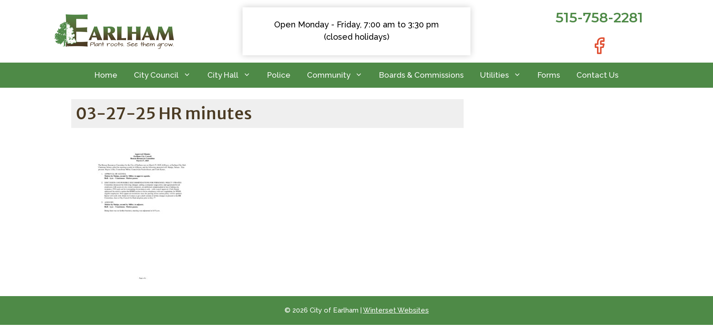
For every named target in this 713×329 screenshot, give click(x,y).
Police (278, 75)
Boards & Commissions (421, 75)
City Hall (233, 75)
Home (106, 75)
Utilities (504, 75)
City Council (166, 75)
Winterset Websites (396, 310)
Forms (549, 75)
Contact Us (597, 75)
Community (339, 75)
